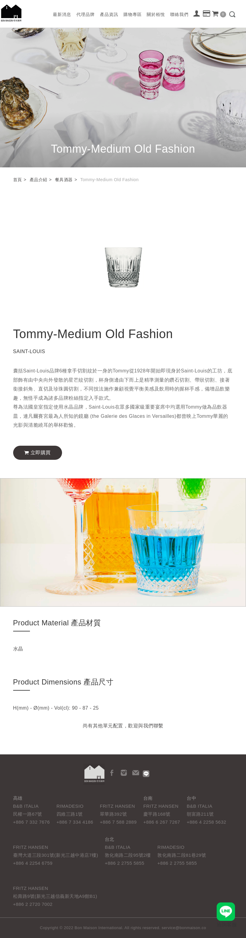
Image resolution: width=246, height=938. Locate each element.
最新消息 (62, 14)
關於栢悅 (156, 14)
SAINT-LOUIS (29, 351)
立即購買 (37, 452)
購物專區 (132, 14)
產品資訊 (109, 14)
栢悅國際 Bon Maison (11, 13)
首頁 (17, 179)
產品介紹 (38, 179)
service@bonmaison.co (184, 927)
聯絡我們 (179, 14)
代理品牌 (85, 14)
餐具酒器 (64, 179)
